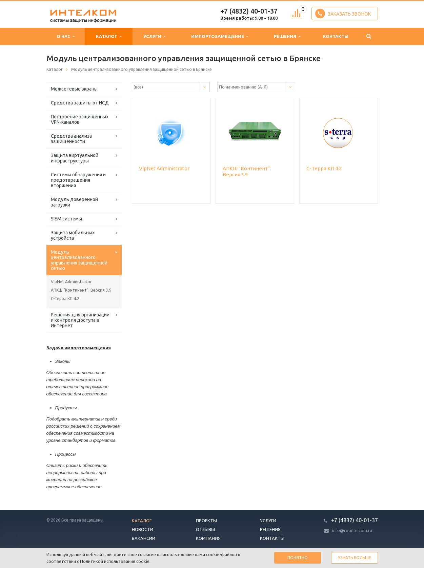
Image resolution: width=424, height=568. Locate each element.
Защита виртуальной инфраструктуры (74, 158)
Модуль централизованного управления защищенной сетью (79, 260)
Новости (142, 529)
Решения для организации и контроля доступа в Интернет (80, 320)
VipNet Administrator (71, 281)
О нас (66, 36)
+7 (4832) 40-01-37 (249, 11)
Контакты (335, 36)
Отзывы (205, 529)
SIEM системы (66, 218)
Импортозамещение (219, 36)
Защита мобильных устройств (73, 235)
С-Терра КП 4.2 (65, 298)
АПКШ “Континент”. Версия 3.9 (81, 290)
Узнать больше (354, 557)
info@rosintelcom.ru (352, 530)
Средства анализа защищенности (71, 138)
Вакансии (143, 538)
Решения (287, 36)
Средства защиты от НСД (80, 102)
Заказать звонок (343, 13)
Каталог (108, 36)
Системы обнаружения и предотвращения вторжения (78, 180)
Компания (208, 538)
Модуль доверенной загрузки (74, 202)
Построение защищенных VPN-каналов (79, 119)
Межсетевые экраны (74, 89)
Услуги (154, 36)
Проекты (206, 520)
